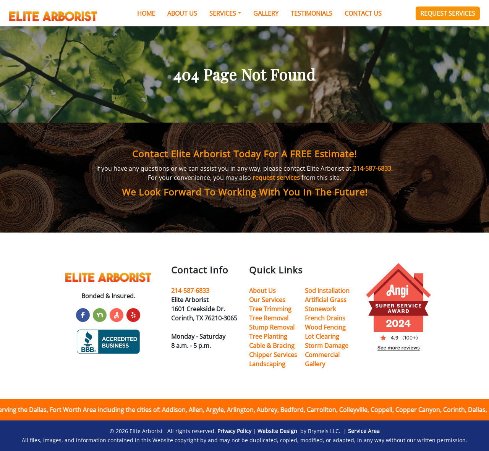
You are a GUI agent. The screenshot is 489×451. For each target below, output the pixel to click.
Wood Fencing (325, 327)
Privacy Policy (234, 431)
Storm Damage (326, 345)
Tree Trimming (270, 309)
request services (276, 177)
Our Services (267, 300)
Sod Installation (327, 290)
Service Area (364, 431)
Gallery (266, 13)
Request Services (447, 13)
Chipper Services (273, 355)
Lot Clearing (322, 336)
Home (146, 13)
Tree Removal (268, 318)
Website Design (277, 431)
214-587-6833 (372, 168)
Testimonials (311, 13)
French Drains (325, 318)
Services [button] (222, 13)
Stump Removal (272, 327)
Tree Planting (268, 336)
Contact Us (363, 13)
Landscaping (267, 364)
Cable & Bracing (272, 345)
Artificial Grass (326, 300)
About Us (182, 13)
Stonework (320, 309)
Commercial (322, 355)
